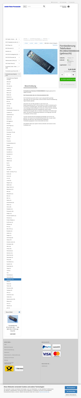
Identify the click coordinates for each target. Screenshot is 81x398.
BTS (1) (8, 102)
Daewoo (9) (9, 117)
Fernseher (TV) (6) (11, 133)
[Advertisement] (40, 26)
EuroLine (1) (9, 130)
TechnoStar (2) (10, 278)
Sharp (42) (9, 249)
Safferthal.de (44, 366)
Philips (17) (9, 214)
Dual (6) (8, 124)
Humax (8, 165)
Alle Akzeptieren (71, 387)
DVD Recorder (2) (9, 49)
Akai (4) (8, 84)
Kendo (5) (9, 174)
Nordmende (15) (10, 203)
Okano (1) (9, 205)
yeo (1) (8, 308)
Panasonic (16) (10, 212)
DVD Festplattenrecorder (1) (11, 43)
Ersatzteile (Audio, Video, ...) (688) (11, 68)
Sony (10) (9, 260)
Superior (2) (9, 264)
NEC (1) (8, 198)
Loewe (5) (9, 181)
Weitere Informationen (71, 394)
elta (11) (8, 128)
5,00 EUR (12, 334)
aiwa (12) (9, 82)
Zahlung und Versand (9, 358)
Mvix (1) (8, 196)
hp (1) (8, 163)
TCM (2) (8, 271)
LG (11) (8, 179)
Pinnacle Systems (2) (11, 216)
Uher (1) (8, 293)
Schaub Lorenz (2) (11, 242)
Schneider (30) (10, 245)
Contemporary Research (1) (13, 111)
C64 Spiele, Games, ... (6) (11, 40)
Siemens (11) (10, 253)
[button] (54, 2)
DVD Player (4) (8, 46)
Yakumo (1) (9, 306)
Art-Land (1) (9, 86)
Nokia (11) (9, 201)
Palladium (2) (10, 209)
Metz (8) (8, 192)
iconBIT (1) (9, 168)
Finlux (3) (9, 135)
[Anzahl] (67, 75)
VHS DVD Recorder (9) (10, 58)
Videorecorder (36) (11, 299)
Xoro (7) (8, 304)
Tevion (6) (9, 286)
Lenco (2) (9, 176)
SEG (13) (9, 247)
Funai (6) (9, 141)
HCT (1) (8, 157)
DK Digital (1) (10, 122)
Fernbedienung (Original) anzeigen (12, 79)
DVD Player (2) (10, 126)
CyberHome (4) (10, 115)
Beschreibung (30, 87)
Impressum (6, 353)
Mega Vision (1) (10, 187)
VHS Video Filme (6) (10, 64)
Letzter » (41, 44)
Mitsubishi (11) (10, 194)
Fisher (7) (9, 137)
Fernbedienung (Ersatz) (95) (11, 71)
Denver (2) (9, 119)
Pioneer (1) (9, 218)
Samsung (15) (10, 238)
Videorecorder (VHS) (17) (11, 61)
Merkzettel (71, 2)
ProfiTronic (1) (10, 223)
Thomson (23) (10, 289)
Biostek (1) (9, 97)
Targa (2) (9, 269)
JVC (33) (9, 170)
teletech (8, 282)
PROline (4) (9, 225)
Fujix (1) (8, 139)
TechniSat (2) (10, 275)
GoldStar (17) (10, 148)
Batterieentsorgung (8, 347)
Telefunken (55, 45)
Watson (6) (9, 302)
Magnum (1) (9, 183)
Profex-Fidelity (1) (11, 220)
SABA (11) (9, 234)
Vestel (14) (9, 297)
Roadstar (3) (9, 231)
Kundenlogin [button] (63, 2)
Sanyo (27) (9, 240)
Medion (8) (9, 185)
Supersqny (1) (10, 267)
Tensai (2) (9, 284)
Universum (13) (10, 295)
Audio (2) (9, 89)
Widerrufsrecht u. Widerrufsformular (12, 355)
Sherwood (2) (10, 251)
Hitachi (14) (9, 161)
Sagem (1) (9, 236)
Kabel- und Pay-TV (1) (12, 172)
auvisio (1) (9, 91)
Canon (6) (9, 104)
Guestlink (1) (9, 152)
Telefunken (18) (10, 280)
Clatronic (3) (9, 108)
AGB (5, 345)
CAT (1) (8, 106)
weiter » (36, 44)
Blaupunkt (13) (10, 100)
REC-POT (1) (10, 229)
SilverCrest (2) (10, 256)
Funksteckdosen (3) (11, 144)
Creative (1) (9, 113)
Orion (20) (9, 207)
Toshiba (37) (9, 291)
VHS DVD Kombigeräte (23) (11, 55)
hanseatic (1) (9, 155)
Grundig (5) (9, 150)
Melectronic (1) (10, 190)
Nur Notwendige (71, 391)
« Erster (26, 44)
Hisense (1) (9, 159)
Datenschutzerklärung (44, 391)
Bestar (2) (9, 95)
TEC (8, 273)
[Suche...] (25, 6)
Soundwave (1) (10, 262)
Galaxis (8, 146)
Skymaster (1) (10, 258)
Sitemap (6, 361)
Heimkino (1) (8, 52)
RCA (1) (8, 227)
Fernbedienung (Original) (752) (11, 75)
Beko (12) (9, 93)
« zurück (31, 44)
